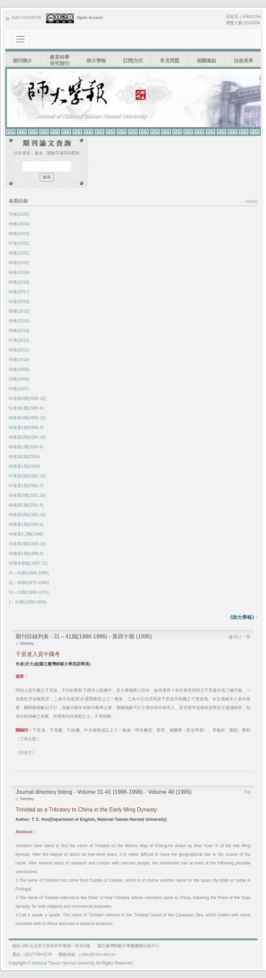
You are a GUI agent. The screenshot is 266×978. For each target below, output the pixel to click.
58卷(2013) (19, 330)
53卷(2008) (19, 379)
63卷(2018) (19, 282)
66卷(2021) (19, 253)
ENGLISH (252, 16)
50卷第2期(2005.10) (27, 417)
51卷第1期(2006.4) (26, 408)
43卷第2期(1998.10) (27, 543)
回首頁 (232, 16)
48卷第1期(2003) (24, 466)
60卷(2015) (19, 311)
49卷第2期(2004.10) (27, 437)
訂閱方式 (133, 60)
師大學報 (96, 60)
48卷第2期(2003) (24, 456)
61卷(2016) (19, 301)
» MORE (250, 202)
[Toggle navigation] (20, 39)
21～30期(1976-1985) (29, 582)
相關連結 (206, 60)
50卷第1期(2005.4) (26, 427)
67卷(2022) (19, 243)
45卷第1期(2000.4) (26, 524)
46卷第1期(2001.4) (26, 505)
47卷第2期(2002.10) (27, 476)
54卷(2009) (19, 369)
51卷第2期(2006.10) (27, 398)
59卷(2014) (19, 320)
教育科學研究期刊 (59, 60)
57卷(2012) (19, 340)
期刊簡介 (22, 60)
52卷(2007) (19, 388)
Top (247, 792)
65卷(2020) (19, 262)
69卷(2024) (19, 224)
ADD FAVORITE (23, 17)
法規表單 (243, 60)
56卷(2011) (19, 350)
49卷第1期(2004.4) (26, 447)
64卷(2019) (19, 272)
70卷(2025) (19, 214)
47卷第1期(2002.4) (26, 485)
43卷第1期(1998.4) (26, 553)
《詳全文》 (26, 752)
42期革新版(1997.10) (28, 563)
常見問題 (169, 60)
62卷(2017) (19, 291)
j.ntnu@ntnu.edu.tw (97, 954)
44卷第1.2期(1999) (26, 534)
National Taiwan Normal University (63, 963)
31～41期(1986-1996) (29, 573)
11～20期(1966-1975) (29, 592)
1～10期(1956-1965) (27, 602)
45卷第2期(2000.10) (27, 514)
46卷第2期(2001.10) (27, 495)
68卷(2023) (19, 233)
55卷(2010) (19, 359)
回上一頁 (239, 636)
